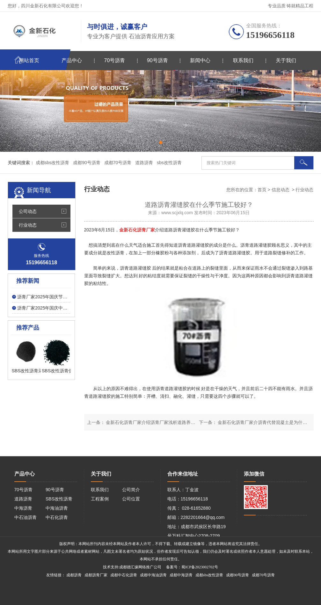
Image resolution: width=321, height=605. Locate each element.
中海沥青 (23, 508)
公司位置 (131, 498)
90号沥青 (157, 60)
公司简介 (131, 489)
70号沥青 (114, 60)
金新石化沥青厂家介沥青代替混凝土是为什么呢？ (266, 422)
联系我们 (243, 60)
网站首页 (29, 60)
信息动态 (280, 189)
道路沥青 (23, 498)
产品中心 (72, 60)
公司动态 (28, 211)
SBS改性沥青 (59, 498)
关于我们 (286, 60)
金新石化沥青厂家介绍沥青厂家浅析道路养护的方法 (157, 422)
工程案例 (100, 498)
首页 (262, 189)
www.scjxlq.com (177, 212)
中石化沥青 (57, 517)
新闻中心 (200, 60)
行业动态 (28, 225)
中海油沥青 (57, 508)
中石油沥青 (25, 517)
